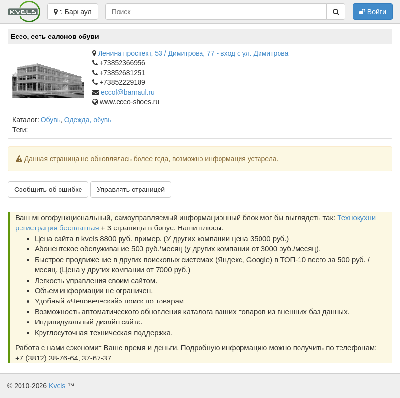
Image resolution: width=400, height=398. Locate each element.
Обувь (50, 120)
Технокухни (356, 217)
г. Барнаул (73, 12)
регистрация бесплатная (57, 228)
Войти (372, 12)
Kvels (57, 386)
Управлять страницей (131, 189)
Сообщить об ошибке (48, 189)
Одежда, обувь (88, 120)
